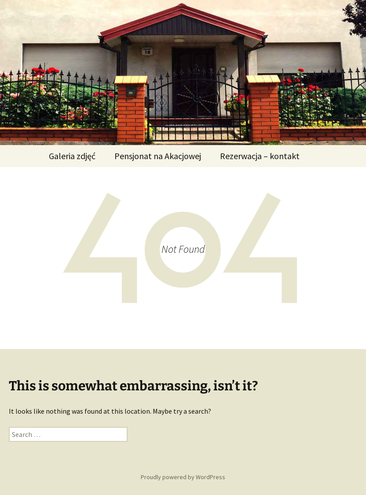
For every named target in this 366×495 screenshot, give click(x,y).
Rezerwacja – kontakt (260, 155)
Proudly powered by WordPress (183, 477)
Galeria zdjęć (72, 155)
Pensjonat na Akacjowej (157, 155)
